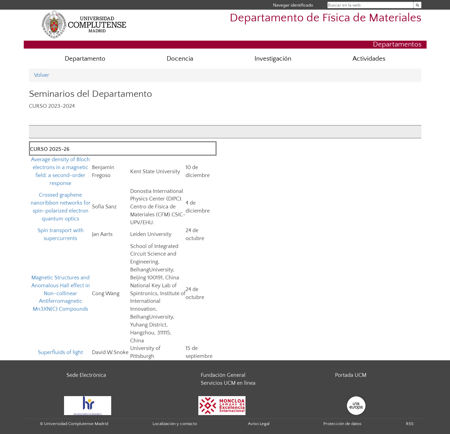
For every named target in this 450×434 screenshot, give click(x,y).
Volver (41, 75)
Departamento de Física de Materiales (325, 18)
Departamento (85, 58)
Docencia (180, 58)
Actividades (369, 58)
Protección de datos (342, 423)
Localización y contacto (175, 423)
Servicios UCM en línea (228, 383)
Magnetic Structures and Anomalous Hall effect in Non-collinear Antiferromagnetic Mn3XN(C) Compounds (60, 293)
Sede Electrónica (86, 375)
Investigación (272, 58)
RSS (410, 423)
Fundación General (223, 375)
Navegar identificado (293, 5)
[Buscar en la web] (417, 5)
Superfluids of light (60, 352)
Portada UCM (350, 375)
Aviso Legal (259, 423)
